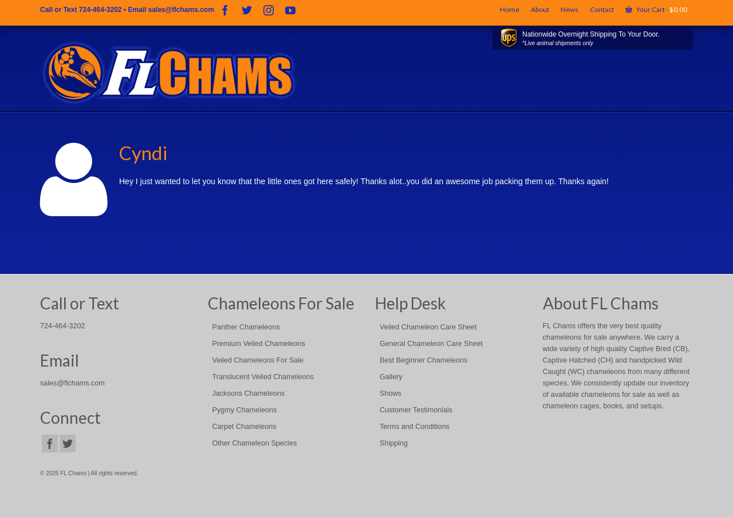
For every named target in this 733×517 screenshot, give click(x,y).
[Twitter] (247, 10)
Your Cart (656, 9)
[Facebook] (225, 10)
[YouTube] (290, 10)
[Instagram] (268, 10)
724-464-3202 (100, 10)
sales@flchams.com (181, 10)
